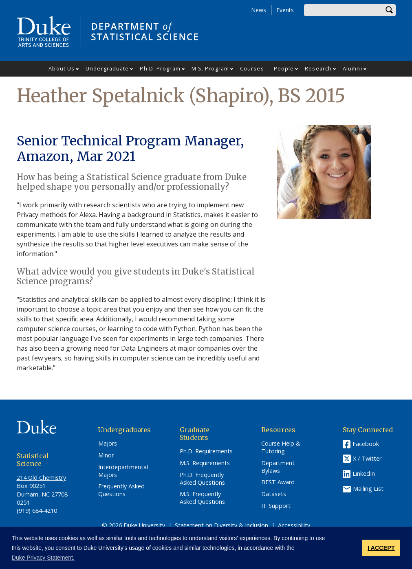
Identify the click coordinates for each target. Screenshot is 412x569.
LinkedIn (364, 473)
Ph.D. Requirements (206, 451)
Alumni (352, 68)
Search (389, 10)
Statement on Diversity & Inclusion (221, 525)
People (284, 68)
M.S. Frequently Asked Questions (202, 497)
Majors (107, 443)
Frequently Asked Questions (121, 490)
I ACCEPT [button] (381, 548)
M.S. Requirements (205, 463)
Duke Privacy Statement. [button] (43, 557)
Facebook (366, 444)
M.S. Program (210, 68)
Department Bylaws (278, 467)
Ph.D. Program (160, 68)
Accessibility (294, 525)
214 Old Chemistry (41, 477)
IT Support (276, 506)
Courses (252, 68)
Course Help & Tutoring (280, 447)
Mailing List (368, 488)
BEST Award (278, 482)
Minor (106, 455)
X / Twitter (367, 459)
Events (285, 10)
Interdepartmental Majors (123, 471)
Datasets (273, 494)
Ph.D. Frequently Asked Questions (202, 478)
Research (318, 68)
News (258, 10)
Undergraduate (107, 68)
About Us (61, 68)
